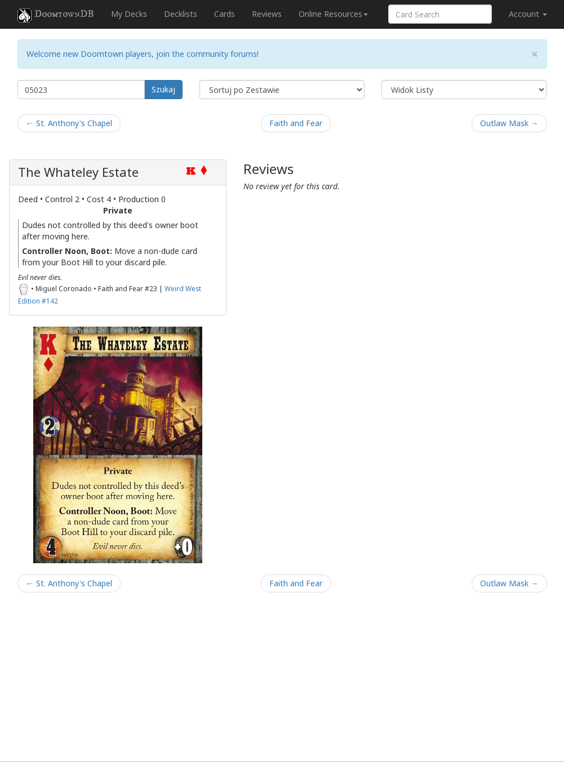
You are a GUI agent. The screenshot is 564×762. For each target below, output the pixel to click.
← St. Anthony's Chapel (69, 123)
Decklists (180, 13)
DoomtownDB (55, 15)
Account (528, 13)
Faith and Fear (295, 123)
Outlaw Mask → (509, 123)
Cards (224, 13)
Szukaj (163, 89)
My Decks (129, 13)
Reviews (267, 13)
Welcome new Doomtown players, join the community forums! (142, 53)
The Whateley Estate (78, 172)
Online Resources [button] (333, 13)
